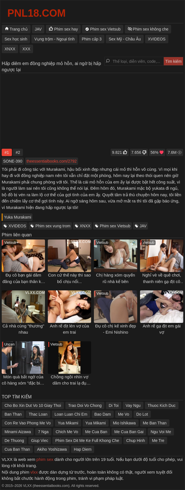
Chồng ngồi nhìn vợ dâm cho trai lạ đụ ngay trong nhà (69, 383)
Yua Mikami (68, 423)
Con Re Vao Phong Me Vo (28, 423)
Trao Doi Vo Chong (85, 405)
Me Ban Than (155, 423)
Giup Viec (39, 440)
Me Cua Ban (96, 431)
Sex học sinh (16, 39)
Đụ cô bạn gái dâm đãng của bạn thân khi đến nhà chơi (23, 281)
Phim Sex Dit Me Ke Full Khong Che (87, 440)
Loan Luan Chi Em (71, 414)
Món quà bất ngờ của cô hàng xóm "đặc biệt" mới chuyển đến (23, 383)
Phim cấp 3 (92, 39)
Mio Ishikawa (124, 423)
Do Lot (142, 414)
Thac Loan (38, 414)
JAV (143, 226)
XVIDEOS (17, 226)
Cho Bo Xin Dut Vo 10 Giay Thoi (33, 405)
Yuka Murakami (17, 217)
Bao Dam (102, 414)
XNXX (85, 226)
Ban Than (13, 414)
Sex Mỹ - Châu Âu (125, 39)
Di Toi (114, 405)
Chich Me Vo (67, 431)
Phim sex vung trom (52, 226)
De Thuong (14, 440)
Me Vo (123, 414)
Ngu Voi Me (160, 431)
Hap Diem (82, 449)
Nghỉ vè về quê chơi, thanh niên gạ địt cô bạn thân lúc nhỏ (161, 281)
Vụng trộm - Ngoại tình (54, 39)
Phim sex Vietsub (115, 226)
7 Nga (43, 431)
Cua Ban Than (17, 449)
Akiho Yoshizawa (52, 449)
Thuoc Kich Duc (162, 405)
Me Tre (158, 440)
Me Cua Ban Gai (129, 431)
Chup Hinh (135, 440)
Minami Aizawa (18, 431)
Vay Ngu (133, 405)
